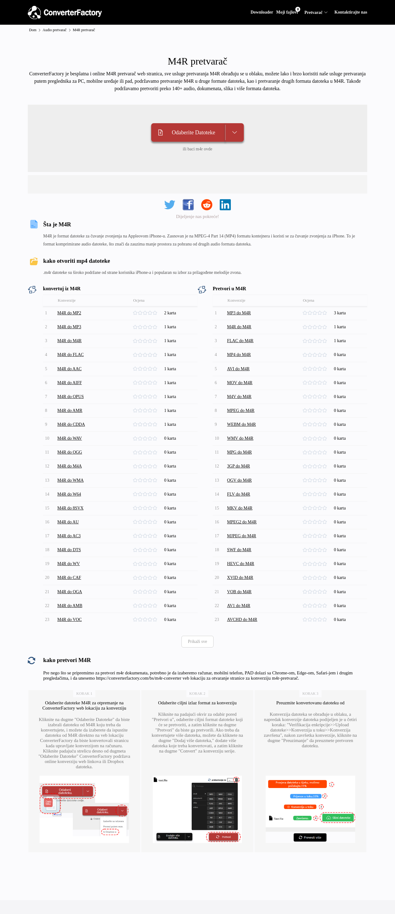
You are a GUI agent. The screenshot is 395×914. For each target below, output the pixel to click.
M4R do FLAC (71, 350)
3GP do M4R (239, 451)
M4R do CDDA (72, 413)
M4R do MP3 (70, 325)
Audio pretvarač (55, 30)
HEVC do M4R (241, 540)
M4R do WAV (70, 426)
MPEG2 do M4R (243, 502)
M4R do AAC (70, 363)
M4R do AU (69, 502)
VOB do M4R (240, 565)
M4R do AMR (70, 401)
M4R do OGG (70, 439)
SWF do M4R (240, 527)
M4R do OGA (70, 565)
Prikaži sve (197, 612)
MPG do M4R (240, 439)
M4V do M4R (240, 388)
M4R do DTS (70, 527)
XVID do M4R (241, 553)
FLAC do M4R (241, 337)
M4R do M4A (70, 451)
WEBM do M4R (242, 413)
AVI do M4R (239, 363)
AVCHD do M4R (243, 591)
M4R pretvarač (84, 30)
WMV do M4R (241, 426)
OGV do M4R (240, 464)
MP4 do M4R (240, 350)
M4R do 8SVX (71, 489)
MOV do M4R (240, 375)
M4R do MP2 (70, 312)
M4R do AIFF (70, 375)
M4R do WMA (71, 464)
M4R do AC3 (69, 515)
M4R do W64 (70, 477)
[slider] (148, 312)
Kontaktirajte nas (351, 12)
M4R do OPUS (71, 388)
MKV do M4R (240, 489)
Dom (32, 30)
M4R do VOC (70, 591)
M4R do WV (69, 540)
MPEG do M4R (242, 401)
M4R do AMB (70, 578)
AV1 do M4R (239, 578)
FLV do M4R (239, 477)
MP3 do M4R (240, 312)
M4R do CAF (70, 553)
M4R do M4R (70, 337)
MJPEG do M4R (242, 515)
